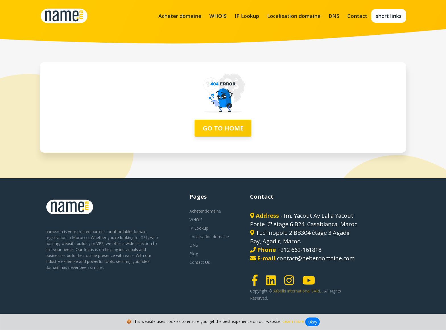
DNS (334, 16)
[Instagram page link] (291, 283)
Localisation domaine (294, 16)
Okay (312, 322)
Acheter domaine (179, 16)
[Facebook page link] (256, 283)
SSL (144, 237)
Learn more (293, 321)
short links (389, 16)
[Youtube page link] (311, 283)
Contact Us (199, 262)
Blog (193, 253)
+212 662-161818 (299, 250)
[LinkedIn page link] (272, 283)
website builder (75, 243)
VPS (100, 243)
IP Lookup (247, 16)
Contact (357, 16)
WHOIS (218, 16)
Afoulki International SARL (297, 291)
